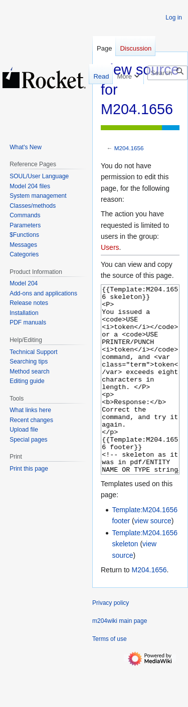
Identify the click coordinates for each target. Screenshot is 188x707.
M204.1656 (129, 148)
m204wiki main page (119, 658)
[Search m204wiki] (167, 73)
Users (110, 247)
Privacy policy (110, 640)
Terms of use (109, 676)
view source (152, 558)
